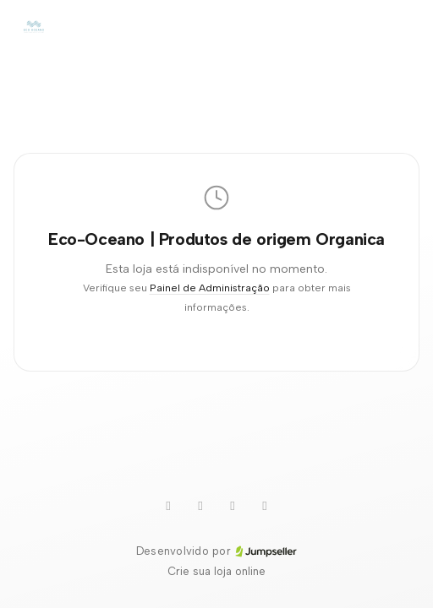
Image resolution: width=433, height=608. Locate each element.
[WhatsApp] (200, 506)
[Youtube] (168, 506)
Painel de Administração (210, 287)
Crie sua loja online (216, 571)
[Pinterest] (232, 506)
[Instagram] (264, 506)
